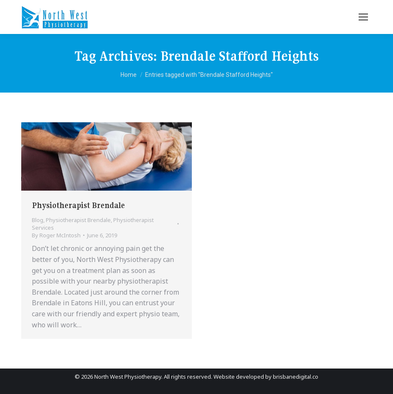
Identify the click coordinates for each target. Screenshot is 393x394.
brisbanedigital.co (295, 376)
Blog (37, 220)
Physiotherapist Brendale (78, 205)
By (56, 235)
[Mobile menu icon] (363, 16)
